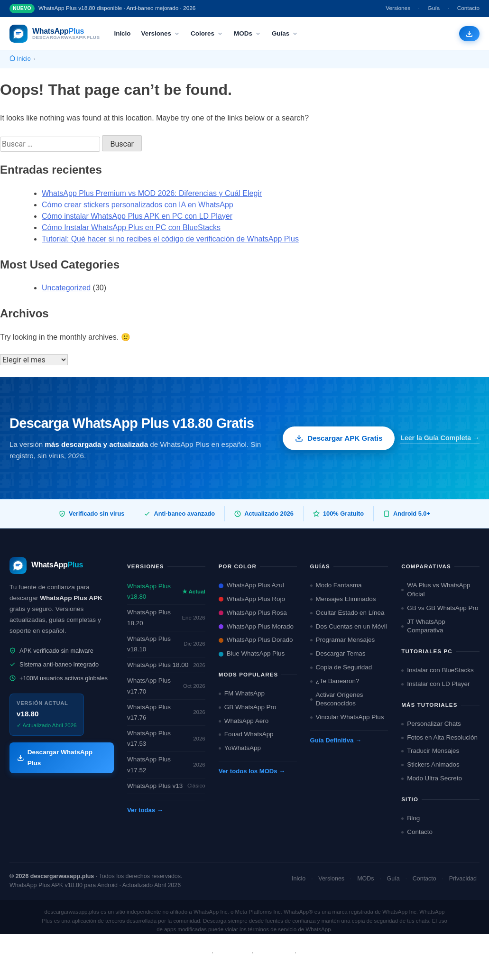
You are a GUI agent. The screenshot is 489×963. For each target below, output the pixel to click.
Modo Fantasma (336, 585)
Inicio (122, 33)
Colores (207, 33)
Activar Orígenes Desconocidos (336, 699)
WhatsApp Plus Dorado (256, 639)
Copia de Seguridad (341, 667)
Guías (285, 33)
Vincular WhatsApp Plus (347, 717)
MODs (247, 33)
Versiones (398, 8)
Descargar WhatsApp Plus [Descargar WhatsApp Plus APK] (54, 757)
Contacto (468, 8)
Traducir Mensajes (430, 750)
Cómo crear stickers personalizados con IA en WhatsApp (137, 205)
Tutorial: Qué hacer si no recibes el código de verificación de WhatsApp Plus (170, 239)
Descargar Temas (338, 653)
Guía (434, 8)
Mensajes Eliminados (343, 598)
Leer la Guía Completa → (440, 438)
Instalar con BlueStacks (437, 670)
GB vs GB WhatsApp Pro (439, 607)
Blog (410, 818)
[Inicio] (20, 59)
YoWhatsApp (240, 747)
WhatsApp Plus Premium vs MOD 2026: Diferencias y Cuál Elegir (152, 193)
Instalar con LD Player (435, 683)
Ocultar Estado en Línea (347, 612)
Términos (232, 952)
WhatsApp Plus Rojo (252, 598)
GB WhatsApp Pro (248, 707)
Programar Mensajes (342, 639)
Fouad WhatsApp (246, 734)
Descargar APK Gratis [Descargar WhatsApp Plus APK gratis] (338, 438)
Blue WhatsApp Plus (252, 653)
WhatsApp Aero (243, 720)
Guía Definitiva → (336, 740)
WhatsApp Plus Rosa (253, 612)
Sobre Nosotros (183, 952)
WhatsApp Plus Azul (251, 585)
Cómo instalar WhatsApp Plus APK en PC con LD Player (137, 216)
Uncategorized (66, 288)
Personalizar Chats (431, 723)
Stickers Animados (430, 764)
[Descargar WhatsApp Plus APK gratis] (469, 34)
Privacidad (463, 878)
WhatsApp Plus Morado (256, 626)
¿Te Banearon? (335, 681)
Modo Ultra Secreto (431, 778)
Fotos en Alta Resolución (439, 737)
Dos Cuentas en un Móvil (348, 626)
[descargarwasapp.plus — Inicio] (54, 34)
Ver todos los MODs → (252, 771)
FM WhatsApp (242, 693)
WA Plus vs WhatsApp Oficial (435, 590)
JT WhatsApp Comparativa (423, 626)
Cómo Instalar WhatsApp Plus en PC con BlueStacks (131, 227)
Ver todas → (145, 810)
